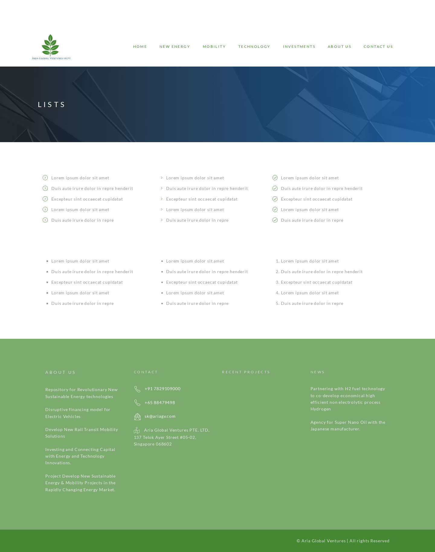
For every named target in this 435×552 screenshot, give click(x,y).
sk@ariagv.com (155, 416)
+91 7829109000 (157, 388)
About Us (339, 46)
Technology (254, 46)
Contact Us (378, 46)
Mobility (214, 46)
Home (140, 46)
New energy (175, 46)
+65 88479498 (154, 402)
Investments (299, 46)
